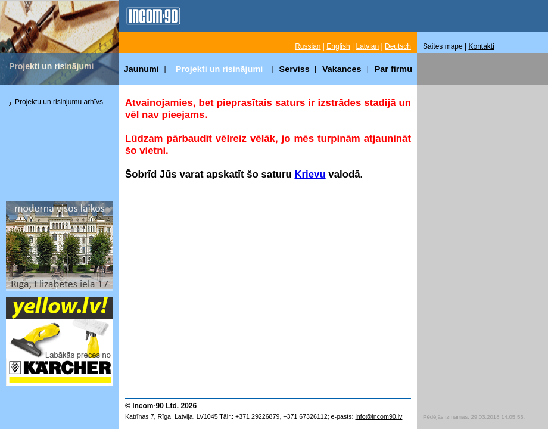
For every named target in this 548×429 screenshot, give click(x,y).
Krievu (309, 174)
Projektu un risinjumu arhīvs (59, 102)
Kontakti (481, 46)
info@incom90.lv (378, 416)
